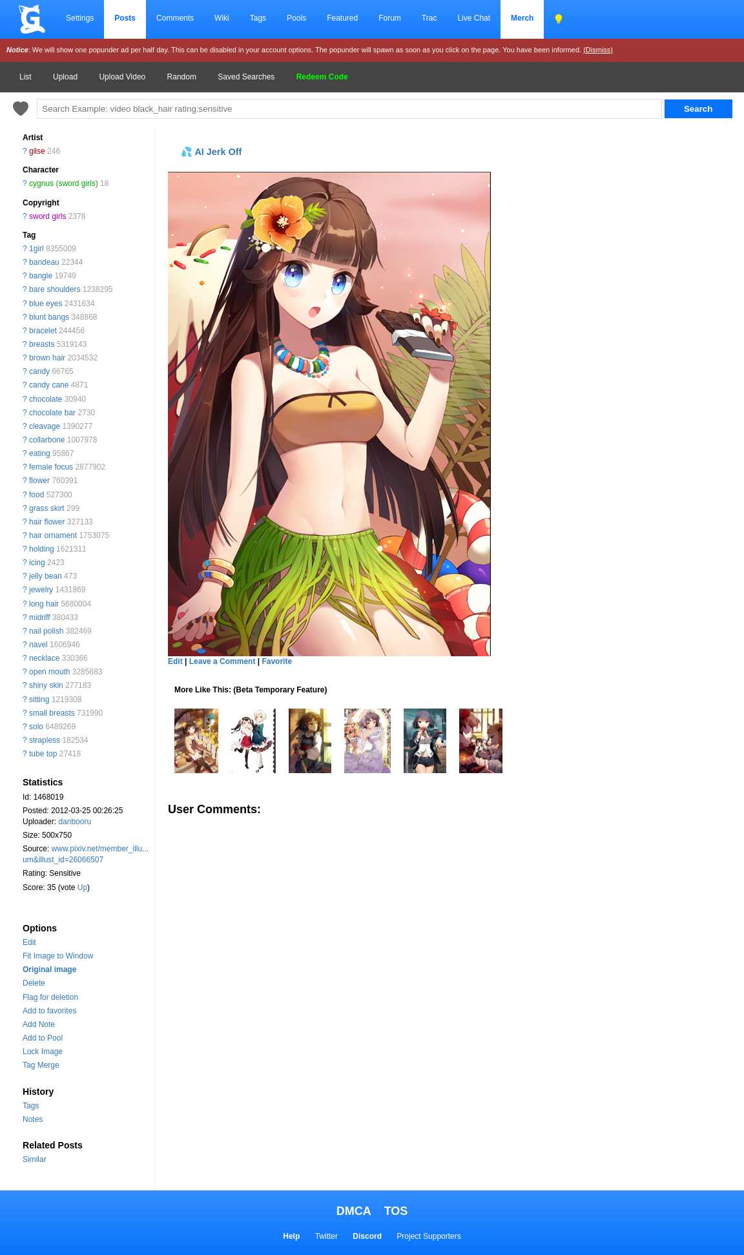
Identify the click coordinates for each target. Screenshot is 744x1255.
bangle (40, 275)
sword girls (47, 216)
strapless (44, 740)
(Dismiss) (598, 50)
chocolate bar (52, 412)
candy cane (48, 384)
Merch (522, 18)
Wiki (221, 18)
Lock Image (43, 1051)
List (25, 76)
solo (36, 726)
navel (38, 644)
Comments (175, 18)
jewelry (41, 589)
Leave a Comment (222, 661)
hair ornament (53, 535)
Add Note (39, 1024)
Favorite (277, 661)
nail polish (46, 631)
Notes (33, 1119)
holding (41, 549)
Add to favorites (49, 1010)
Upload (65, 76)
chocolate (45, 399)
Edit (29, 942)
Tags (258, 18)
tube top (43, 753)
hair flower (47, 521)
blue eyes (45, 303)
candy (39, 371)
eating (39, 453)
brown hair (47, 357)
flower (39, 480)
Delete (34, 983)
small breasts (52, 713)
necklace (44, 658)
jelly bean (45, 576)
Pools (296, 18)
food (36, 494)
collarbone (47, 439)
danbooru (74, 821)
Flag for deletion (50, 997)
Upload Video (122, 76)
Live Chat (473, 18)
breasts (41, 344)
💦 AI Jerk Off (211, 152)
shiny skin (46, 685)
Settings (80, 18)
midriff (39, 617)
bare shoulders (54, 289)
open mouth (49, 671)
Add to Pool (43, 1037)
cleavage (44, 426)
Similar (34, 1159)
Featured (342, 18)
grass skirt (47, 508)
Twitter (326, 1236)
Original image (49, 969)
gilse (37, 151)
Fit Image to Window (58, 955)
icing (37, 562)
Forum (389, 18)
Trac (429, 18)
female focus (51, 467)
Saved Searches (246, 76)
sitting (39, 699)
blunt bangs (49, 317)
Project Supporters (428, 1236)
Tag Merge (41, 1065)
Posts (125, 18)
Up (82, 887)
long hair (44, 603)
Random (181, 76)
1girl (36, 248)
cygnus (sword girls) (63, 183)
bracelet (43, 330)
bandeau (44, 262)
